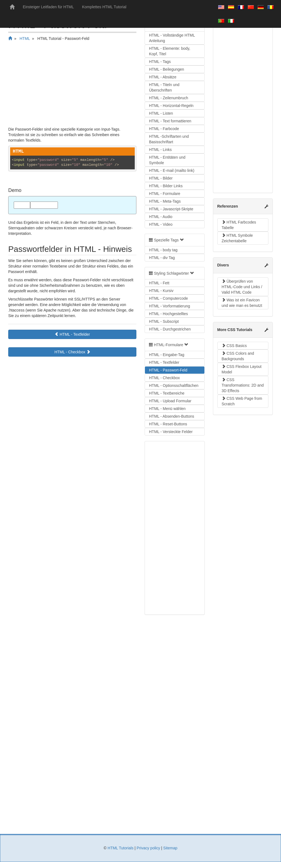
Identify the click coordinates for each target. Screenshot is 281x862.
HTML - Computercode (168, 298)
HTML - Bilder (161, 178)
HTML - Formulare (164, 193)
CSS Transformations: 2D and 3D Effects (243, 385)
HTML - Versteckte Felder (171, 431)
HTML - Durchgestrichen (170, 329)
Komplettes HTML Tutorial (104, 7)
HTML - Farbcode (164, 128)
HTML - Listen (161, 113)
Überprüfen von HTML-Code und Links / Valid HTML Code (242, 286)
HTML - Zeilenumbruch (168, 98)
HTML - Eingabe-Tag (166, 354)
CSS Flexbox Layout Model (242, 369)
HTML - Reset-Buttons (168, 424)
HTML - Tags (160, 61)
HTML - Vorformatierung (169, 306)
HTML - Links (160, 149)
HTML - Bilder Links (165, 186)
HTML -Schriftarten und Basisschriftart (169, 139)
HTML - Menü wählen (167, 408)
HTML (24, 38)
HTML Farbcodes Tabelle (239, 225)
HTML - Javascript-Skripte (171, 209)
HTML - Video (161, 224)
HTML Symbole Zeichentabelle (237, 238)
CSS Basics (234, 345)
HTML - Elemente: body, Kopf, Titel (169, 51)
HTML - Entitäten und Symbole (167, 160)
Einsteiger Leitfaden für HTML (48, 7)
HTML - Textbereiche (166, 393)
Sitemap (170, 848)
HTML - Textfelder (72, 334)
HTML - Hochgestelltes (168, 314)
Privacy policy (148, 848)
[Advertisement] (72, 85)
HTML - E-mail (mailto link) (171, 170)
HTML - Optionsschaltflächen (173, 385)
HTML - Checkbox (72, 352)
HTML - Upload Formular (170, 401)
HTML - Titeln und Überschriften (164, 87)
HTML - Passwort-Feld (168, 370)
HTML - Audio (160, 216)
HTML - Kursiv (161, 290)
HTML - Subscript (164, 321)
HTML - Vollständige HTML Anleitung (172, 38)
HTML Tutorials (120, 848)
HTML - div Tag (162, 257)
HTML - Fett (159, 283)
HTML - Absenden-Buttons (171, 416)
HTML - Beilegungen (166, 69)
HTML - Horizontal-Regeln (171, 105)
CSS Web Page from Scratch (242, 401)
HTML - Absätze (162, 77)
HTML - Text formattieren (170, 121)
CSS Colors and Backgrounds (238, 356)
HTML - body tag (163, 250)
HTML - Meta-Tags (165, 201)
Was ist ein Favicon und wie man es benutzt (242, 303)
